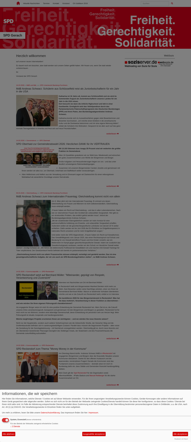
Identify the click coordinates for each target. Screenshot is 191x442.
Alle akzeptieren (180, 434)
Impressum (93, 413)
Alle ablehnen (9, 434)
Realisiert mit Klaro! (181, 439)
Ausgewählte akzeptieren (94, 434)
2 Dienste (15, 426)
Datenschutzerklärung (50, 413)
